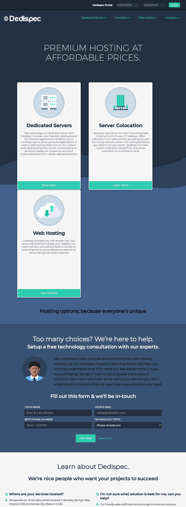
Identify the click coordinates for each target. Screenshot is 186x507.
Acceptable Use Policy (169, 503)
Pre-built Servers (111, 476)
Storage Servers (110, 480)
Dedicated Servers (92, 17)
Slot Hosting (159, 476)
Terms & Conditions (127, 503)
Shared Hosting (135, 467)
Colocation (120, 17)
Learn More (93, 185)
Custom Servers (110, 471)
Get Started (146, 185)
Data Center (82, 471)
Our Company (83, 467)
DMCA (147, 503)
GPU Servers (108, 484)
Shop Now (40, 185)
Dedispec (23, 19)
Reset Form (105, 330)
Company (171, 17)
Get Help (86, 330)
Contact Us (81, 475)
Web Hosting (146, 17)
